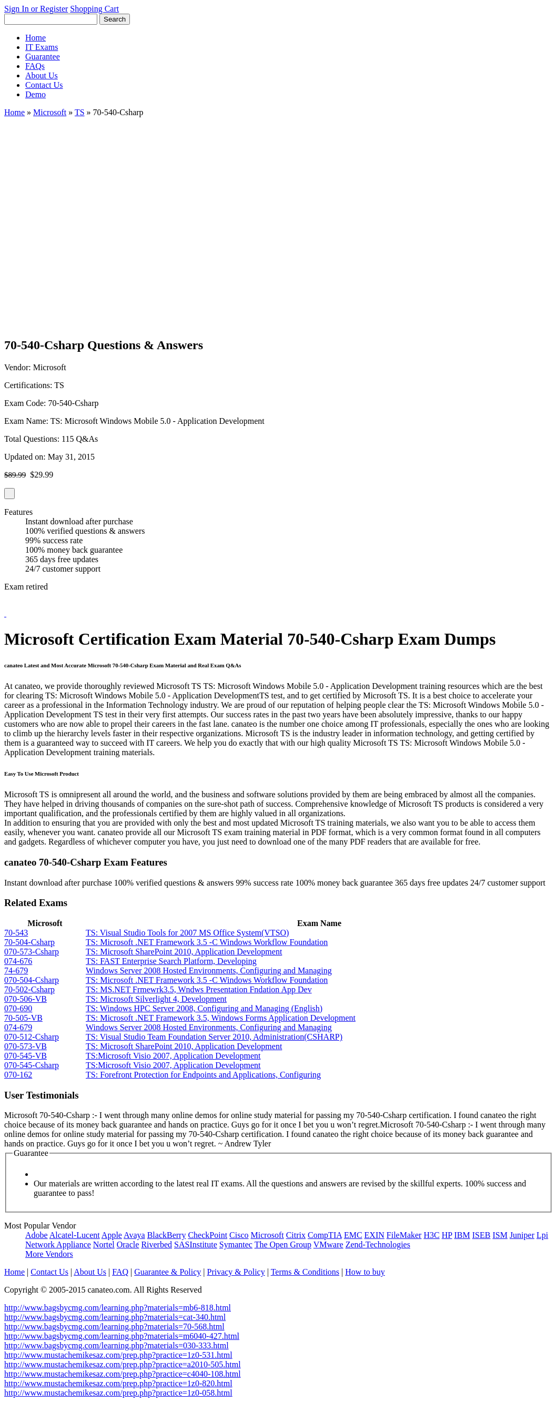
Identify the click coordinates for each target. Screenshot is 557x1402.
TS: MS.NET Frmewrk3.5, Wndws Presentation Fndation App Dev (199, 989)
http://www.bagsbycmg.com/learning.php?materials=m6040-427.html (121, 1336)
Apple (112, 1235)
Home (35, 37)
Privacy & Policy (236, 1271)
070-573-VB (25, 1046)
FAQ (120, 1271)
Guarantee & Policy (167, 1271)
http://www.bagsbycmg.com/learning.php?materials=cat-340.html (115, 1317)
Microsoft (49, 112)
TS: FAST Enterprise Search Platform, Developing (171, 961)
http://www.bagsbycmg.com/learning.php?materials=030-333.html (116, 1345)
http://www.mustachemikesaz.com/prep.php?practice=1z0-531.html (118, 1354)
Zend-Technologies (378, 1244)
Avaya (134, 1235)
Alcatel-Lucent (74, 1235)
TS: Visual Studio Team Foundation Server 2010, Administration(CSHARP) (214, 1036)
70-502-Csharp (29, 989)
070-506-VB (25, 998)
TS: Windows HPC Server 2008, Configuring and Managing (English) (204, 1008)
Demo (35, 94)
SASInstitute (195, 1244)
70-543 (16, 932)
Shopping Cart (94, 8)
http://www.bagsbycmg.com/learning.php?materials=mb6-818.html (117, 1307)
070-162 (18, 1074)
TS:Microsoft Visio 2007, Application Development (173, 1055)
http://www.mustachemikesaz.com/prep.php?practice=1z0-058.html (118, 1392)
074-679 (18, 1027)
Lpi (542, 1235)
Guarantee (42, 56)
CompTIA (325, 1235)
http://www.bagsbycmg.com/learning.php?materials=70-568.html (114, 1326)
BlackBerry (166, 1235)
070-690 (18, 1008)
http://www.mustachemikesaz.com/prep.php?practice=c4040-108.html (122, 1373)
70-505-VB (23, 1017)
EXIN (374, 1235)
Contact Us (44, 84)
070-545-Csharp (31, 1065)
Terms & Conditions (305, 1271)
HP (447, 1235)
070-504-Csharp (31, 980)
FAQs (35, 66)
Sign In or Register (36, 8)
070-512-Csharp (31, 1036)
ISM (499, 1235)
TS (80, 112)
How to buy (365, 1271)
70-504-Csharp (29, 942)
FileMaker (404, 1235)
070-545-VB (25, 1055)
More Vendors (49, 1253)
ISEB (481, 1235)
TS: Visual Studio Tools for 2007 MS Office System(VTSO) (187, 932)
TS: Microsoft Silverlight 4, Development (156, 998)
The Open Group (283, 1244)
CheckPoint (207, 1235)
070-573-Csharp (31, 951)
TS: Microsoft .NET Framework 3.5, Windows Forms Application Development (221, 1017)
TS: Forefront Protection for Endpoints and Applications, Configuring (203, 1074)
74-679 (16, 970)
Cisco (238, 1235)
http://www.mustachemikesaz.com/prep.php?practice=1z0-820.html (118, 1383)
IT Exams (41, 47)
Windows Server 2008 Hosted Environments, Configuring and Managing (209, 970)
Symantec (235, 1244)
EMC (353, 1235)
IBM (462, 1235)
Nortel (104, 1244)
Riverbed (156, 1244)
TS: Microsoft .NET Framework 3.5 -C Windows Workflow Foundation (207, 942)
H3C (431, 1235)
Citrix (296, 1235)
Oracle (128, 1244)
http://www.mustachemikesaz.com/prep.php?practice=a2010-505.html (122, 1364)
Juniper (522, 1235)
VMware (328, 1244)
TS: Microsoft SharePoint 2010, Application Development (184, 951)
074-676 (18, 961)
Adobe (36, 1235)
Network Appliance (58, 1244)
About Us (41, 75)
